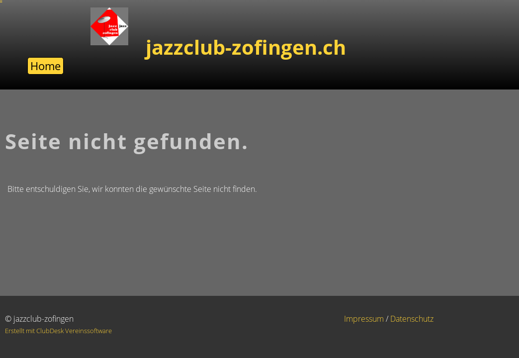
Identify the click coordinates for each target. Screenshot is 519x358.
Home (45, 65)
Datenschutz (411, 318)
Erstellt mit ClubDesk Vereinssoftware (58, 330)
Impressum (364, 318)
